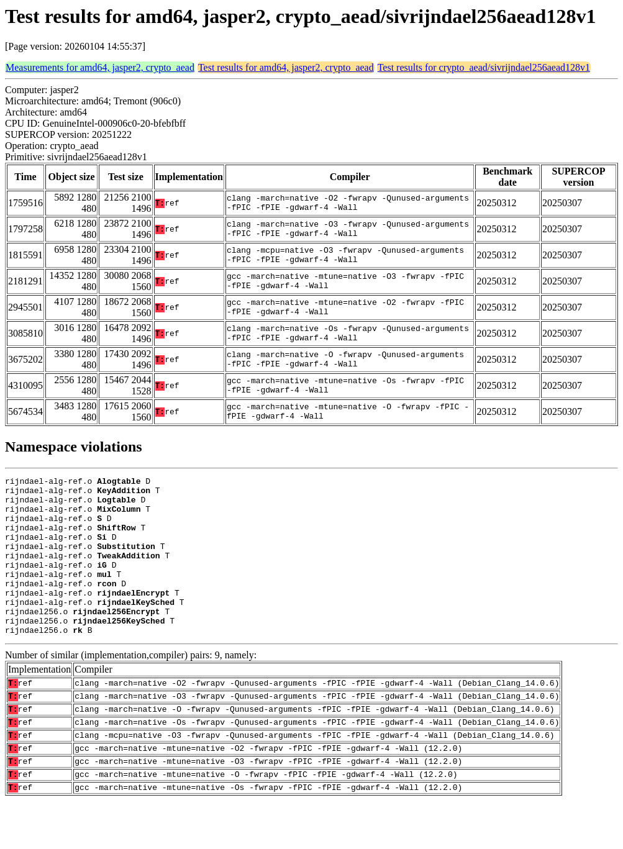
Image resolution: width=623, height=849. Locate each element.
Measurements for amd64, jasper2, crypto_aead (100, 67)
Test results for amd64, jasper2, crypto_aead (286, 67)
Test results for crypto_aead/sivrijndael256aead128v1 (484, 67)
